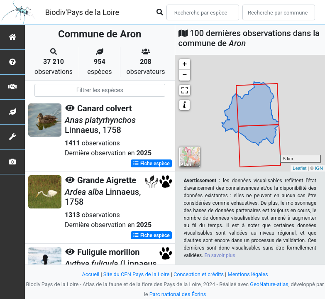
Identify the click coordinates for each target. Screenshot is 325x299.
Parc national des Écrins (177, 294)
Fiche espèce (151, 164)
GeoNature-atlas (269, 284)
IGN (319, 168)
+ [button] (185, 64)
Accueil (90, 274)
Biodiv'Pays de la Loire (82, 12)
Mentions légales (248, 274)
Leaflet (299, 168)
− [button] (185, 75)
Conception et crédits (198, 274)
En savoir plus (219, 255)
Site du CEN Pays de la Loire (136, 274)
